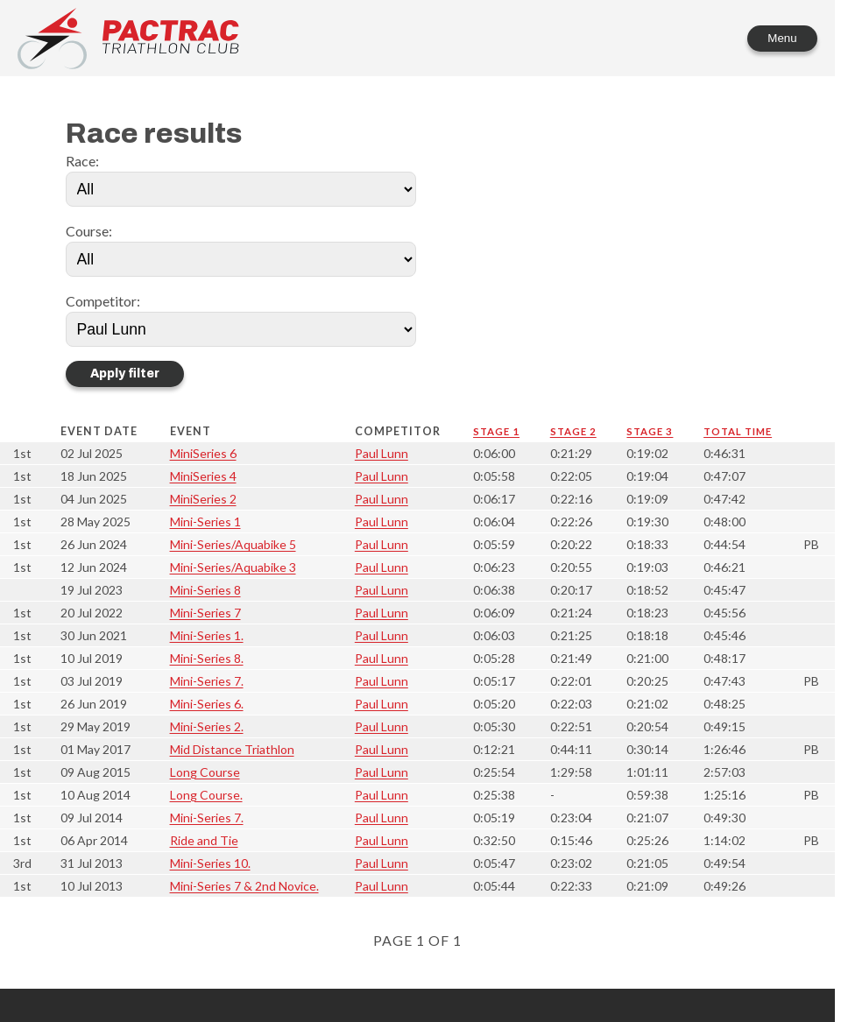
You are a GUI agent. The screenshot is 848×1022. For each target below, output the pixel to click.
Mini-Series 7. (207, 680)
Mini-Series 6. (207, 703)
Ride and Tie (204, 840)
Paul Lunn (381, 453)
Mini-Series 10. (210, 863)
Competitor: (103, 301)
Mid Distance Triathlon (232, 749)
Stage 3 (649, 431)
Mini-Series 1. (207, 635)
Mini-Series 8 (205, 589)
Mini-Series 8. (207, 658)
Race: (82, 160)
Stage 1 (496, 431)
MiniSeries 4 (203, 476)
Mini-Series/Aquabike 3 (233, 567)
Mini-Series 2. (207, 726)
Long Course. (206, 794)
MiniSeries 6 (203, 453)
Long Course (205, 772)
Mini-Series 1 (205, 521)
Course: (89, 230)
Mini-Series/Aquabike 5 (233, 544)
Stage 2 (573, 431)
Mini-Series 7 (205, 612)
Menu (781, 38)
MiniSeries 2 (203, 498)
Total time (737, 431)
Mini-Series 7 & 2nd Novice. (244, 885)
